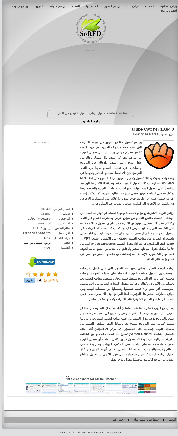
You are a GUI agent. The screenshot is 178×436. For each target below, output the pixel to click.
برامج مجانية (167, 6)
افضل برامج (167, 10)
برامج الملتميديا (89, 121)
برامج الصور (111, 6)
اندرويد (37, 6)
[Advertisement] (89, 78)
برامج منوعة (56, 6)
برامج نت (131, 6)
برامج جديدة (18, 6)
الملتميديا (90, 6)
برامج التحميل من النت (35, 242)
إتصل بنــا (116, 419)
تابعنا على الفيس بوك (144, 419)
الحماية (147, 6)
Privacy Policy (112, 432)
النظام (74, 6)
